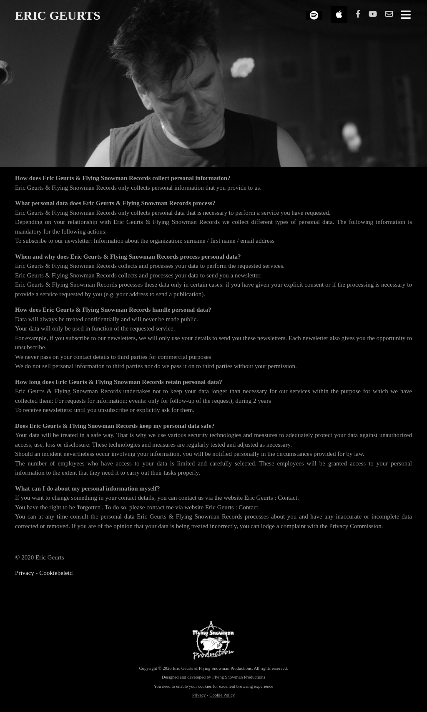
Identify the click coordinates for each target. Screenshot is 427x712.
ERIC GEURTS (57, 15)
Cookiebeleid (56, 573)
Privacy (24, 573)
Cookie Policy (222, 694)
